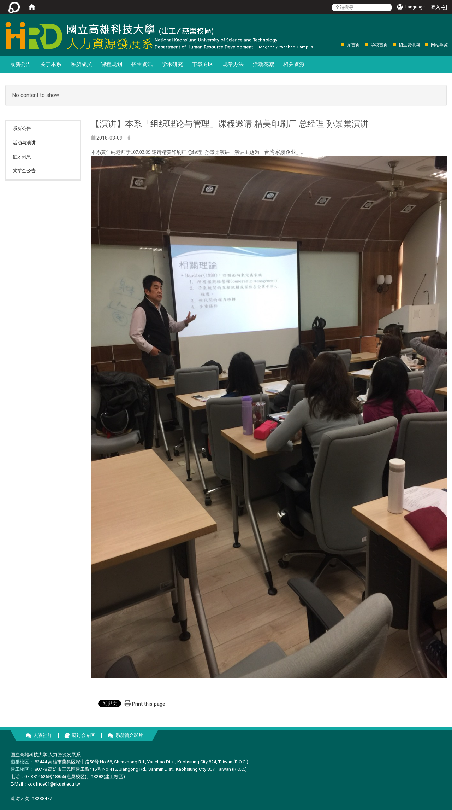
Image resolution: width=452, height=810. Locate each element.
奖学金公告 (24, 170)
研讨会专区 (83, 735)
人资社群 (43, 735)
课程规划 (111, 64)
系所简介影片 (129, 735)
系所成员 (81, 64)
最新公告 (20, 64)
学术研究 (172, 64)
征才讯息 (22, 156)
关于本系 (50, 64)
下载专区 (202, 64)
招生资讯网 (409, 44)
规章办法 (233, 64)
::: (337, 44)
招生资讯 (142, 64)
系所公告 (22, 128)
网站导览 (439, 44)
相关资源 (293, 64)
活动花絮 (263, 64)
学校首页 (379, 44)
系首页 (353, 44)
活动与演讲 (24, 142)
